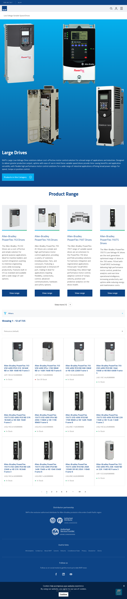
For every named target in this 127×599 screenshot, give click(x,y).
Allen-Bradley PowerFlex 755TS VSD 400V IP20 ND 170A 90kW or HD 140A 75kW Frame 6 (79, 419)
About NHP (48, 551)
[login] (116, 8)
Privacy (84, 551)
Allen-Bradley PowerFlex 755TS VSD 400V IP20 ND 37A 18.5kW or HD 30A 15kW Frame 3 (17, 419)
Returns (63, 551)
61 (80, 491)
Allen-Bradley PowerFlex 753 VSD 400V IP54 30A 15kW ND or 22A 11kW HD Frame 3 (109, 466)
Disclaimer (91, 551)
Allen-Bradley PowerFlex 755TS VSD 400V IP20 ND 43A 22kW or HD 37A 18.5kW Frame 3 (17, 468)
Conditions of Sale (74, 551)
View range (14, 293)
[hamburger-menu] (121, 8)
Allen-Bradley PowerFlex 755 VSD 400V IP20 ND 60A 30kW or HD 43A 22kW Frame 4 (78, 368)
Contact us (38, 551)
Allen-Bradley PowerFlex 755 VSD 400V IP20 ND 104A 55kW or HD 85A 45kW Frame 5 (109, 369)
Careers (56, 551)
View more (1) (63, 304)
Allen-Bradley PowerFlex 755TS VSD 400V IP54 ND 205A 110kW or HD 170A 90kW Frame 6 (46, 419)
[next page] (85, 492)
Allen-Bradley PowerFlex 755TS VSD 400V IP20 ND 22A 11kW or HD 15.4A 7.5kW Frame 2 (109, 419)
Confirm (63, 594)
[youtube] (71, 574)
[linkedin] (63, 574)
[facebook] (56, 574)
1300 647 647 (7, 2)
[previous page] (41, 492)
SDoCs (99, 551)
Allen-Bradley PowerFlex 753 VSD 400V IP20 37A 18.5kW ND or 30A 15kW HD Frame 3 (16, 368)
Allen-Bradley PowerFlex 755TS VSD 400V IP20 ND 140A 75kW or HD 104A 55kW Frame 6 (48, 468)
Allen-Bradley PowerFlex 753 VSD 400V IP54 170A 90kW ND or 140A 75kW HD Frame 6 (48, 368)
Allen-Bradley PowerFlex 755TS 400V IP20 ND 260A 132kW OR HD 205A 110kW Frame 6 (78, 468)
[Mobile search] (111, 8)
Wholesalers (29, 551)
